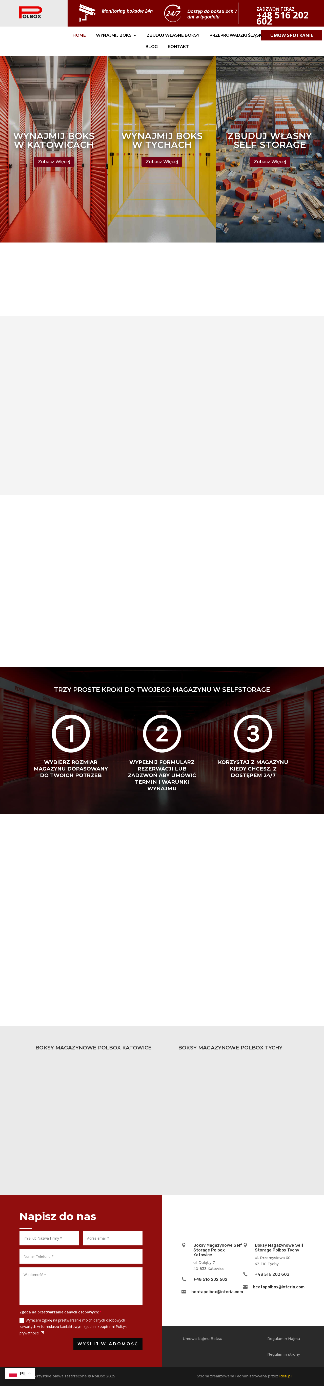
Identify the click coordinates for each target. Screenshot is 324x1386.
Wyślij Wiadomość (107, 1343)
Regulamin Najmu (283, 1338)
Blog (152, 47)
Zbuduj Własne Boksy (173, 36)
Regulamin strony (283, 1354)
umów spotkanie (291, 35)
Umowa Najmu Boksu (202, 1338)
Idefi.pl (285, 1376)
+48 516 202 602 (210, 1279)
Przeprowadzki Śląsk (236, 36)
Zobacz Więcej (54, 161)
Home (79, 36)
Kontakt (178, 47)
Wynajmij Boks (114, 36)
